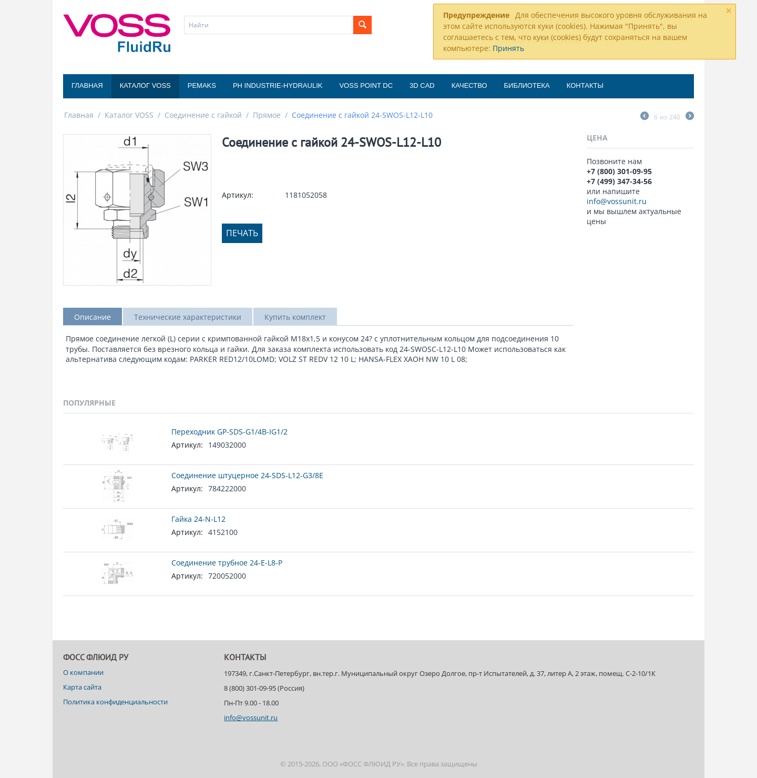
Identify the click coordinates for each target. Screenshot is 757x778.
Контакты (585, 85)
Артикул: (237, 195)
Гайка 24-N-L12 (198, 519)
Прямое (267, 115)
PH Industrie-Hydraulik (277, 85)
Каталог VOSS (145, 85)
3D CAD (422, 85)
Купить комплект (295, 317)
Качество (469, 85)
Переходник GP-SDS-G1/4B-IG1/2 (229, 432)
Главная (87, 85)
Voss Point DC (366, 85)
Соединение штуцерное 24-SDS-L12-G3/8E (247, 475)
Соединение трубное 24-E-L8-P (226, 563)
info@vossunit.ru (617, 201)
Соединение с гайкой (203, 115)
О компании (83, 672)
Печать (242, 233)
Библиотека (527, 85)
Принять (508, 48)
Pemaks (202, 85)
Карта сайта (82, 687)
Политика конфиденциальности (115, 701)
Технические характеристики (187, 317)
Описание (92, 317)
